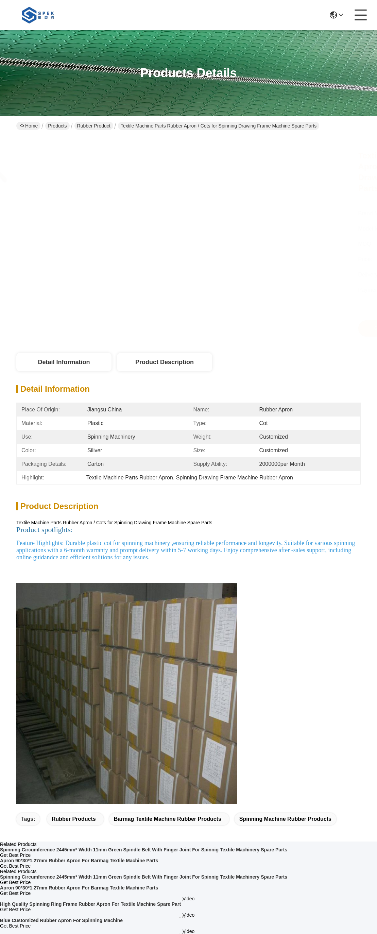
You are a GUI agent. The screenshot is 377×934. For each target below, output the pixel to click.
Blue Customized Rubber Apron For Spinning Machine (61, 920)
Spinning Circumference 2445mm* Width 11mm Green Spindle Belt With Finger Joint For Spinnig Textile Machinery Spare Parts (143, 849)
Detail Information (64, 362)
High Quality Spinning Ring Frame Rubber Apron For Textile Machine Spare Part (90, 904)
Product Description (164, 362)
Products (57, 126)
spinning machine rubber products (285, 819)
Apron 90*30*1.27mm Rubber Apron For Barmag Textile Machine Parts (79, 860)
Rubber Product (93, 126)
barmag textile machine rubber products (167, 819)
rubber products (74, 819)
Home (29, 126)
